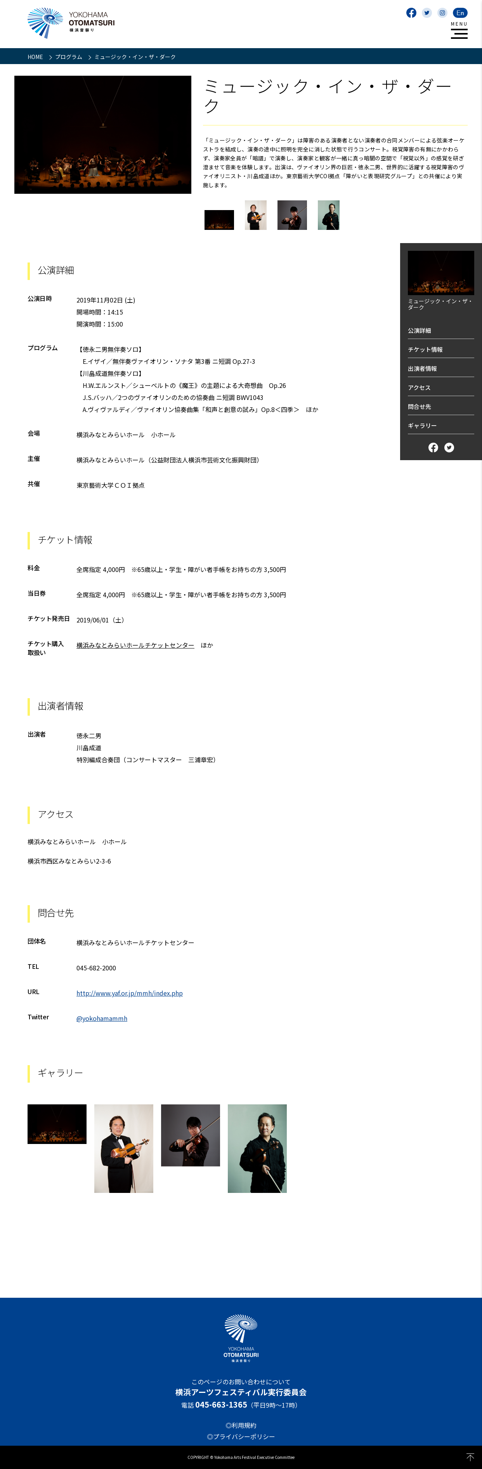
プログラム (69, 57)
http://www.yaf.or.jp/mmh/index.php (129, 993)
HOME (36, 57)
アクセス (419, 387)
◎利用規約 (241, 1425)
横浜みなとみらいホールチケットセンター (135, 645)
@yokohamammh (101, 1018)
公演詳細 (419, 330)
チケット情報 (425, 349)
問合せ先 (419, 406)
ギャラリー (422, 425)
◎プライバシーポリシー (241, 1436)
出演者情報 (422, 368)
